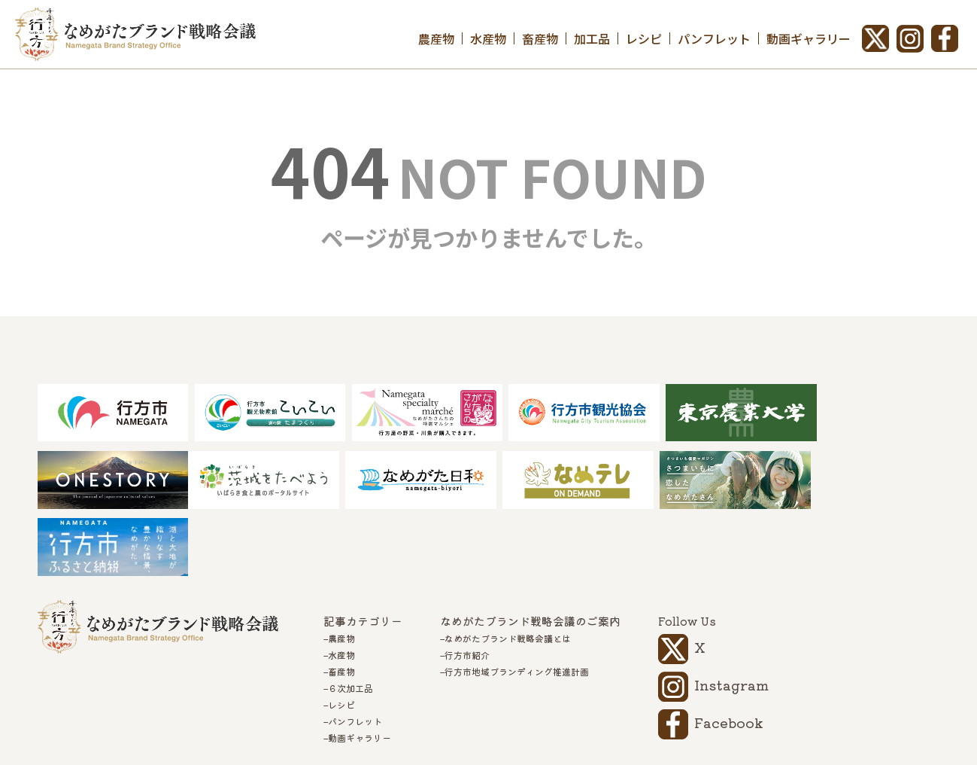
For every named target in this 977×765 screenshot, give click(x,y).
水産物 (488, 38)
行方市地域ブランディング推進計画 (517, 606)
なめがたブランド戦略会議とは (508, 573)
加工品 (592, 38)
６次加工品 (350, 622)
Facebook (728, 656)
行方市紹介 (467, 589)
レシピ (644, 38)
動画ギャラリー (808, 38)
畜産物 (540, 38)
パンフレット (714, 38)
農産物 (436, 38)
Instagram (731, 619)
